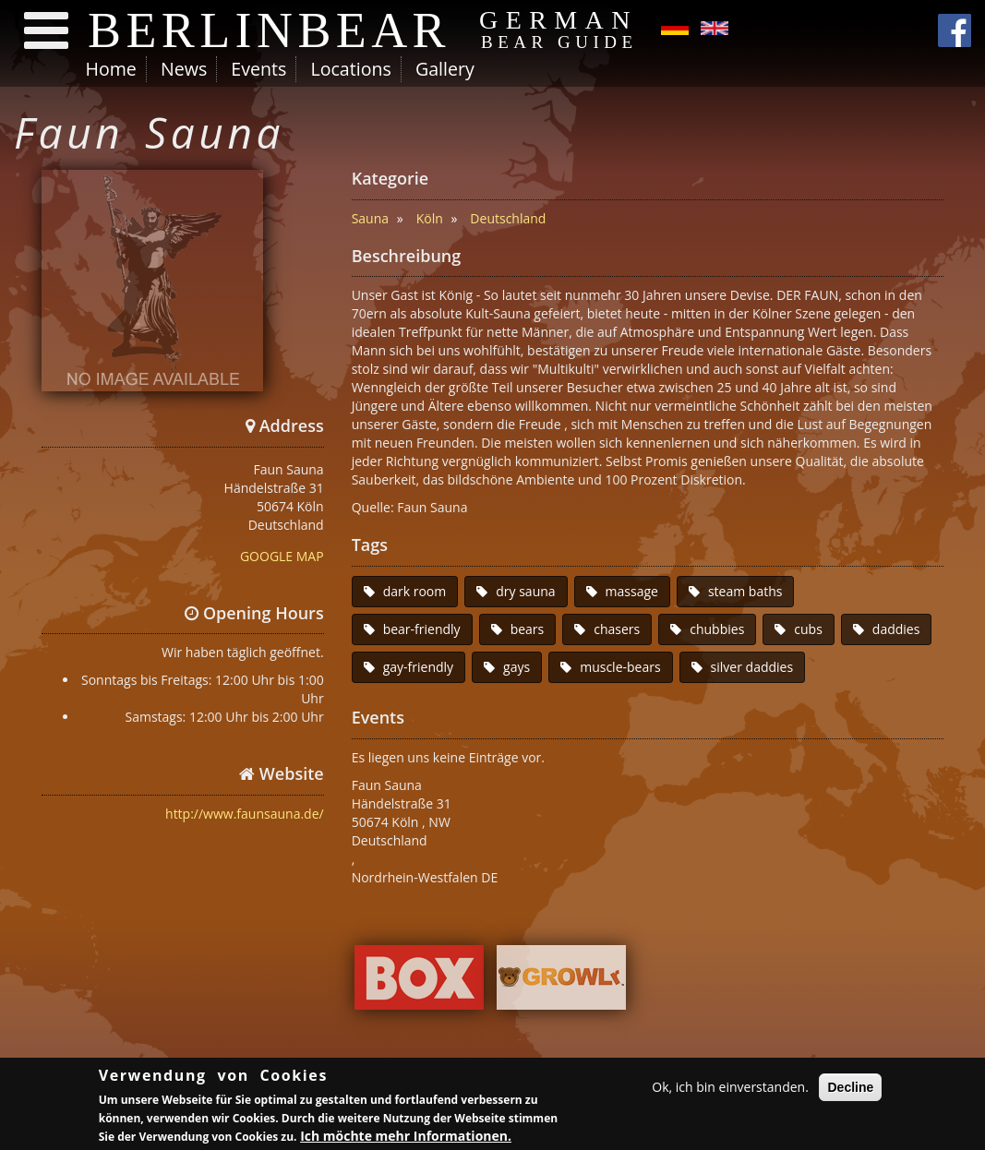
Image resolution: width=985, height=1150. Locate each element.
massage (632, 591)
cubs (808, 629)
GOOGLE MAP (282, 556)
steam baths (745, 591)
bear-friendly (422, 629)
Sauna (370, 218)
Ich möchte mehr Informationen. (405, 1138)
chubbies (717, 629)
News (184, 68)
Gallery (444, 68)
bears (528, 629)
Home (111, 68)
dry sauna (525, 591)
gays (516, 667)
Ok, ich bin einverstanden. (730, 1088)
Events (258, 68)
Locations (350, 68)
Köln (429, 218)
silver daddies (752, 667)
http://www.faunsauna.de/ (244, 813)
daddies (896, 629)
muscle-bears (620, 667)
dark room (415, 591)
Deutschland (508, 218)
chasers (617, 629)
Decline (850, 1089)
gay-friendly (418, 667)
